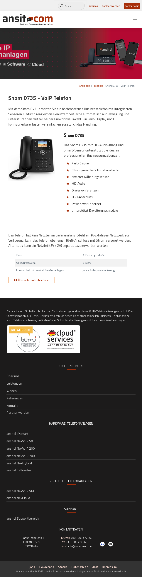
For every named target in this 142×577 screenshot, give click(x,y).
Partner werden (111, 6)
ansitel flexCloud (18, 497)
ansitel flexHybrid (19, 463)
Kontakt (12, 405)
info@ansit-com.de (80, 546)
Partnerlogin (132, 6)
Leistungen (14, 383)
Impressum (109, 567)
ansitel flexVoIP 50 (19, 440)
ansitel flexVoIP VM (20, 490)
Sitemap (93, 6)
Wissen (11, 390)
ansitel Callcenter (18, 470)
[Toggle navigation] (135, 19)
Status (62, 567)
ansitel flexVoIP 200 (20, 448)
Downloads (46, 567)
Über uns (12, 375)
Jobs (32, 567)
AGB (95, 567)
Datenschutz (79, 567)
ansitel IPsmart (17, 433)
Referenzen (14, 398)
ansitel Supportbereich (22, 518)
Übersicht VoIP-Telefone (33, 280)
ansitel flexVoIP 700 (20, 455)
